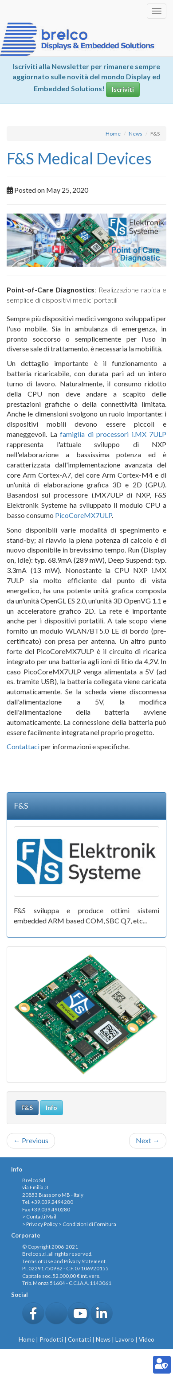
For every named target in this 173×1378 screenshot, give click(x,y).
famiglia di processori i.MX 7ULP (113, 434)
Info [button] (51, 1107)
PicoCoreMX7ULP (83, 515)
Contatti (79, 1339)
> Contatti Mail (39, 1216)
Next (148, 1140)
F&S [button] (27, 1107)
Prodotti (51, 1339)
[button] (33, 1313)
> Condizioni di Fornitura (87, 1224)
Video (146, 1339)
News (135, 133)
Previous (30, 1140)
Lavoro (124, 1339)
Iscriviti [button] (123, 89)
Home (113, 133)
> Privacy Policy (40, 1224)
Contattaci (23, 746)
